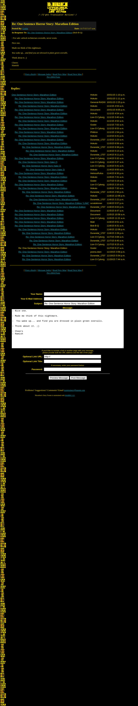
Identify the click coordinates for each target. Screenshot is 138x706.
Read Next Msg (75, 74)
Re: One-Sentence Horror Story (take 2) (37, 162)
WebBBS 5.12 (70, 403)
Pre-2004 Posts (53, 77)
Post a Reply (30, 74)
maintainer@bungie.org (74, 398)
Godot (25, 29)
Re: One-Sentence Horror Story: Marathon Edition (49, 33)
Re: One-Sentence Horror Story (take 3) (41, 166)
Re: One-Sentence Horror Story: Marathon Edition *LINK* (61, 203)
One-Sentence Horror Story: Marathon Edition (34, 95)
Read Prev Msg (59, 74)
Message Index (44, 74)
